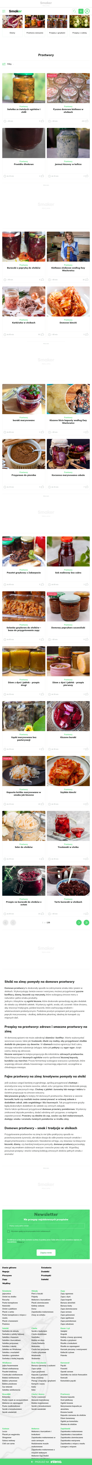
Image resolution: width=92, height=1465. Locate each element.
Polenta (64, 1347)
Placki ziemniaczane (40, 1295)
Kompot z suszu (38, 1376)
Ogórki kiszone (67, 1395)
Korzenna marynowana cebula (68, 475)
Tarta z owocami (38, 1389)
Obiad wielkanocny (10, 1360)
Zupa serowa (66, 1304)
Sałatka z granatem (10, 1347)
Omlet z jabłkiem (9, 1301)
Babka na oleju (37, 1332)
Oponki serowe (67, 1363)
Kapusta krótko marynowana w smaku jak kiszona (24, 793)
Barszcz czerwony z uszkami (43, 1357)
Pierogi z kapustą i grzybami (43, 1373)
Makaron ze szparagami (12, 1395)
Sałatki (35, 1275)
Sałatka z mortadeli (10, 1344)
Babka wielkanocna (10, 1369)
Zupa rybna (36, 1360)
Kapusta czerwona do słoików (73, 1407)
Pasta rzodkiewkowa (11, 1398)
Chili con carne (8, 1435)
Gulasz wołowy (8, 1432)
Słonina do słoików (69, 1416)
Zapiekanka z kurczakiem (71, 1426)
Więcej (19, 1242)
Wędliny (65, 1275)
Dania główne (9, 1267)
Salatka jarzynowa (10, 1335)
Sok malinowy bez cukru (68, 572)
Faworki (64, 1360)
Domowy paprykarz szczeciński (68, 627)
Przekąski (65, 1271)
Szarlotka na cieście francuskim (74, 1366)
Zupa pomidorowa (68, 1313)
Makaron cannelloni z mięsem (44, 1457)
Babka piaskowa (9, 1376)
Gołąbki (64, 1323)
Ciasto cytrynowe (38, 1344)
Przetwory (24, 106)
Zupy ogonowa (67, 1285)
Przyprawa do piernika (24, 475)
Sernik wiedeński (9, 1404)
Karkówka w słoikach (23, 322)
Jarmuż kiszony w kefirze (68, 164)
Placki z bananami (10, 1313)
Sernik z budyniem (39, 1323)
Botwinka (6, 1389)
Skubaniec (35, 1350)
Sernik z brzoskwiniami (12, 1401)
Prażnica (6, 1316)
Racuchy (5, 1291)
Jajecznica (6, 1285)
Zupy (4, 1275)
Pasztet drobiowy (9, 1363)
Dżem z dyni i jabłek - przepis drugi (24, 683)
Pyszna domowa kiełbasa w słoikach (68, 110)
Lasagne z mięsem (68, 1438)
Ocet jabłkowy (67, 1392)
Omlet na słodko (9, 1288)
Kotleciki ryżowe (67, 1344)
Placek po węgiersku (11, 1426)
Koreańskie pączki (68, 1373)
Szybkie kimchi (68, 792)
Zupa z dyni (65, 1288)
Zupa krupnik (66, 1291)
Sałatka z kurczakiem (11, 1332)
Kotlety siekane (37, 1298)
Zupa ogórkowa (67, 1310)
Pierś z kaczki (37, 1285)
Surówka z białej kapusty (13, 1350)
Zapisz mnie (46, 1252)
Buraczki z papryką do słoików (23, 267)
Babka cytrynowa (9, 1373)
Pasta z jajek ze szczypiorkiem (15, 1392)
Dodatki (6, 1271)
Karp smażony (37, 1369)
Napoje (64, 1267)
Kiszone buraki (68, 737)
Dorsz (33, 1301)
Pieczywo (36, 1271)
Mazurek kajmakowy (40, 1392)
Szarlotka (35, 1329)
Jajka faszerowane (10, 1357)
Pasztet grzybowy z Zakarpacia (24, 572)
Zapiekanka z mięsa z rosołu (73, 1435)
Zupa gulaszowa (68, 1307)
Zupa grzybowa (38, 1363)
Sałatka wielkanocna (11, 1382)
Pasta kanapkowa (10, 1295)
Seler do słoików (24, 847)
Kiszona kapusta (68, 1389)
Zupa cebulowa (67, 1316)
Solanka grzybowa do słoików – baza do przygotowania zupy (24, 629)
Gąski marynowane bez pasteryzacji (23, 738)
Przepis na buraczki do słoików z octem (23, 903)
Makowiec (35, 1338)
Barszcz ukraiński (68, 1295)
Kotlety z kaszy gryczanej (71, 1329)
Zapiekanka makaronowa (42, 1304)
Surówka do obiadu (10, 1323)
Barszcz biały (66, 1298)
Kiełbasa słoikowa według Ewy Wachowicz (68, 269)
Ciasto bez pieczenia (40, 1341)
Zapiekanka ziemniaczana (72, 1429)
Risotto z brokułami (69, 1335)
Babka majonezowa (39, 1395)
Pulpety (34, 1288)
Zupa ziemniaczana (69, 1301)
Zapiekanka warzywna (70, 1432)
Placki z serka (8, 1304)
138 (48, 922)
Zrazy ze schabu (38, 1307)
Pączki (63, 1357)
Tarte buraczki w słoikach (68, 902)
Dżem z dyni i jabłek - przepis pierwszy (68, 683)
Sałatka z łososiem (10, 1329)
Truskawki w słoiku (68, 847)
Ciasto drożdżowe (39, 1326)
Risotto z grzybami (68, 1332)
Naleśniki (6, 1298)
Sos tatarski (7, 1379)
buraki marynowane (24, 420)
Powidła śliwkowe (24, 164)
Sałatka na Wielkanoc (11, 1341)
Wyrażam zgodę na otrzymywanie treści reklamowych (28, 1231)
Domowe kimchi (68, 322)
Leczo (4, 1423)
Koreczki (64, 1369)
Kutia (33, 1379)
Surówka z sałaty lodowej (13, 1326)
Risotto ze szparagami (70, 1338)
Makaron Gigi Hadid (40, 1447)
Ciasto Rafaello (38, 1335)
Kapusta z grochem (39, 1366)
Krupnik (64, 1326)
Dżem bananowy (68, 1410)
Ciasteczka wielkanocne (12, 1366)
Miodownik (36, 1347)
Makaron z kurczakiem (40, 1291)
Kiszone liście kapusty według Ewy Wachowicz (68, 421)
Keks (33, 1382)
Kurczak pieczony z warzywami (74, 1341)
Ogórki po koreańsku (69, 1413)
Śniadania (36, 1267)
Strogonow (6, 1429)
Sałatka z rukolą (9, 1338)
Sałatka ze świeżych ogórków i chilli (23, 110)
